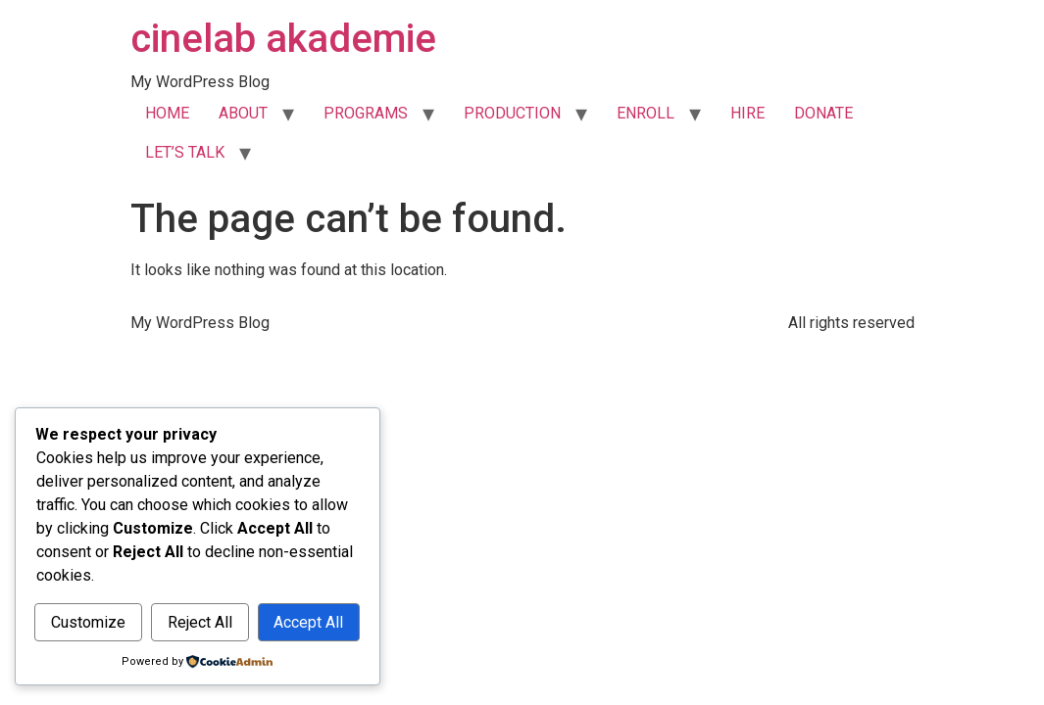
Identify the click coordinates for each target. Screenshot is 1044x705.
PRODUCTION (512, 113)
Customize (88, 622)
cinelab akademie (283, 39)
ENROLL (645, 113)
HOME (167, 113)
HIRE (747, 113)
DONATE (823, 113)
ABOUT (243, 113)
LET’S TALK (184, 152)
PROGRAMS (365, 113)
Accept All (308, 622)
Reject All (200, 622)
